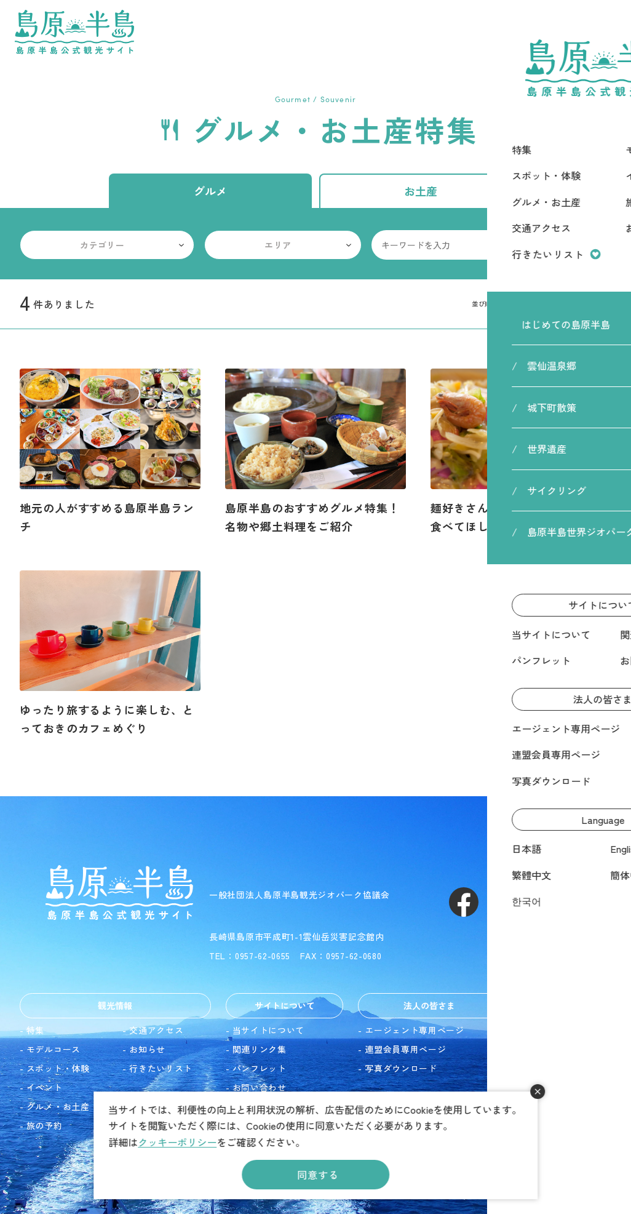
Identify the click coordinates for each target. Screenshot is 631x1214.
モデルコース (53, 1049)
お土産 (420, 191)
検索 (596, 245)
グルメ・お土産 (58, 1106)
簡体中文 (540, 1087)
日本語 (535, 1030)
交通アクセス (156, 1030)
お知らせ (147, 1049)
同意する (317, 1174)
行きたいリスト (160, 1068)
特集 (35, 1030)
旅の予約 (44, 1125)
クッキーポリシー (177, 1142)
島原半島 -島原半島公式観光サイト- (74, 32)
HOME (518, 73)
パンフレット (259, 1068)
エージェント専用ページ (414, 1030)
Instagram (508, 902)
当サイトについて (268, 1030)
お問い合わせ (259, 1087)
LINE (596, 902)
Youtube (552, 902)
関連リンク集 (259, 1049)
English (537, 1049)
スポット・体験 (58, 1068)
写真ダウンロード (401, 1068)
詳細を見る (110, 452)
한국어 (535, 1106)
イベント (44, 1087)
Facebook (463, 902)
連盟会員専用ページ (405, 1049)
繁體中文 (540, 1068)
